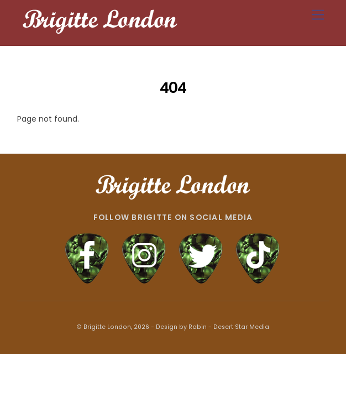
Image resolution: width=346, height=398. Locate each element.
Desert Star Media (241, 327)
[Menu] (318, 15)
